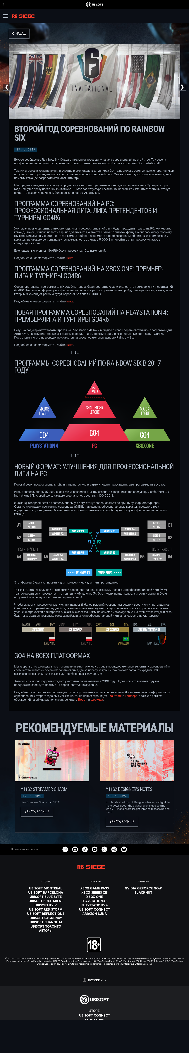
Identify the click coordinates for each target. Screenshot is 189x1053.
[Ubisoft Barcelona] (45, 892)
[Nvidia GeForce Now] (143, 888)
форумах (97, 700)
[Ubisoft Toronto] (45, 926)
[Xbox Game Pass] (94, 888)
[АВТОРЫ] (45, 930)
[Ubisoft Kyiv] (45, 905)
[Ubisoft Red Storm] (45, 909)
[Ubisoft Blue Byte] (45, 896)
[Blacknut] (143, 892)
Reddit (82, 700)
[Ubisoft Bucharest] (45, 901)
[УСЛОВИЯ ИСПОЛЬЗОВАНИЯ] (94, 1048)
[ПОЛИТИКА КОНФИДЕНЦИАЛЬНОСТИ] (94, 1042)
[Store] (94, 1010)
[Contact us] (94, 1037)
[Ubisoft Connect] (94, 1015)
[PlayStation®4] (94, 905)
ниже (69, 258)
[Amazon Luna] (94, 913)
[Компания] (94, 1020)
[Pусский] (94, 980)
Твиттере (131, 696)
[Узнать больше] (37, 812)
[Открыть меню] (5, 16)
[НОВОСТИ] (94, 1024)
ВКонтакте (114, 696)
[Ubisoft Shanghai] (45, 922)
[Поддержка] (94, 1029)
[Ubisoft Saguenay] (45, 918)
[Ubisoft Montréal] (45, 888)
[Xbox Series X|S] (94, 892)
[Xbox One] (94, 896)
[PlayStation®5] (94, 901)
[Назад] (19, 34)
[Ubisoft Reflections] (45, 913)
